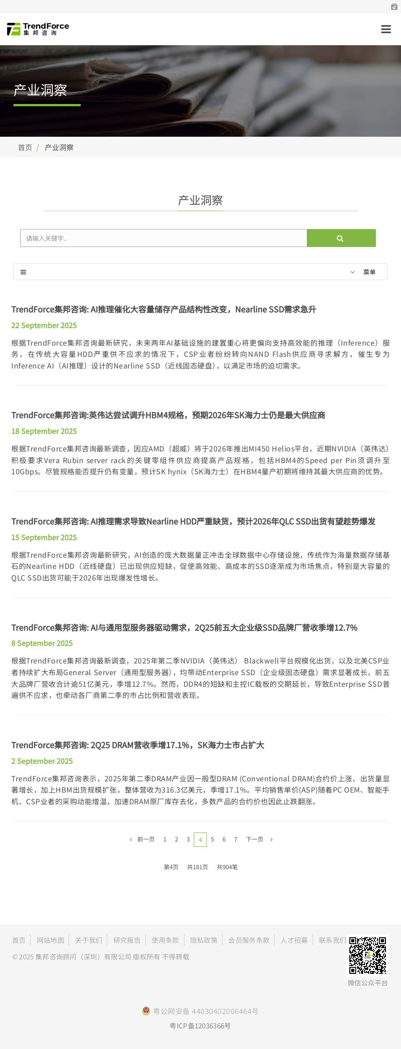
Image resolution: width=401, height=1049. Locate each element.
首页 (25, 147)
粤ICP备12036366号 (200, 1025)
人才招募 (294, 940)
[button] (394, 6)
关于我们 (88, 940)
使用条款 (165, 940)
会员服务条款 (249, 940)
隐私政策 (204, 940)
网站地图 (50, 940)
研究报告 (127, 940)
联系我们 (332, 940)
